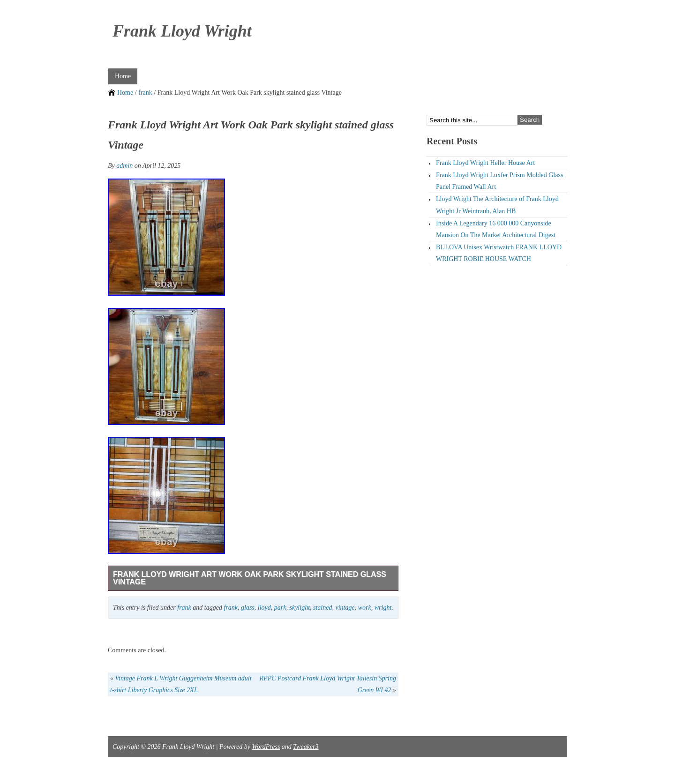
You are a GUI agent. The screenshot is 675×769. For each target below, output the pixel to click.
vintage (344, 607)
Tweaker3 (305, 746)
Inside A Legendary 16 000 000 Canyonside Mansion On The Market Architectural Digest (495, 229)
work (364, 607)
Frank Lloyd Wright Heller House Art (485, 162)
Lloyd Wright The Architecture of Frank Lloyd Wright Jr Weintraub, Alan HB (497, 204)
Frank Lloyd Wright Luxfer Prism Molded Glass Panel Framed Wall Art (499, 181)
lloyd (264, 607)
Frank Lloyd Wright (182, 31)
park (280, 607)
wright (383, 607)
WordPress (266, 746)
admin (124, 165)
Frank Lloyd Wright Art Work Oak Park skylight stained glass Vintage (249, 578)
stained (322, 607)
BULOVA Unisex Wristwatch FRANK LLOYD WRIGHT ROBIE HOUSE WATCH (499, 253)
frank (145, 92)
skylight (299, 607)
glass (248, 607)
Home (123, 76)
